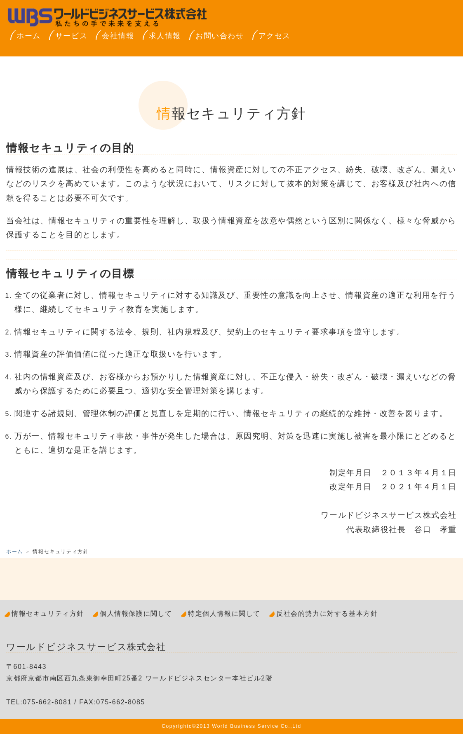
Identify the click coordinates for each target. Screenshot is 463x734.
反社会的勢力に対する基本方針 (327, 613)
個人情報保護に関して (136, 613)
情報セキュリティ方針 (48, 613)
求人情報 (165, 36)
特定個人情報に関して (224, 613)
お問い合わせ (219, 36)
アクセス (275, 36)
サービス (71, 36)
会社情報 (118, 36)
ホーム (28, 36)
